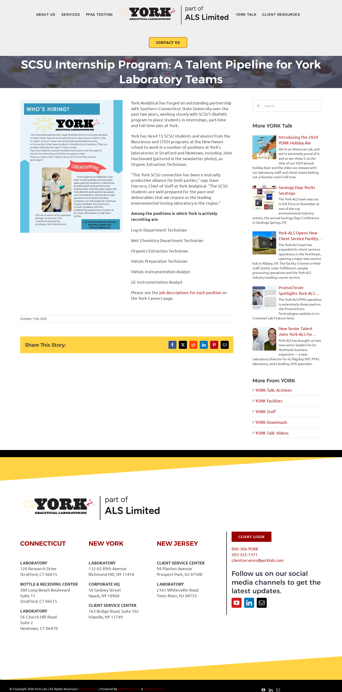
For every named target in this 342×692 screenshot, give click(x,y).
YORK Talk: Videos (272, 432)
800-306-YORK (245, 548)
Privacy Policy (88, 689)
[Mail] (262, 603)
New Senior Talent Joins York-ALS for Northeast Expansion (298, 331)
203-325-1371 (245, 554)
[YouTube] (237, 603)
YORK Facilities (269, 400)
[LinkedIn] (249, 603)
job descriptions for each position (190, 292)
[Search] (258, 106)
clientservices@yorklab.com (258, 560)
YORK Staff (265, 411)
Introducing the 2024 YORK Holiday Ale (298, 139)
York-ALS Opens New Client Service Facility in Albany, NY (298, 235)
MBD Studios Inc (129, 689)
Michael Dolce (153, 689)
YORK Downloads (271, 422)
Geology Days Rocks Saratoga (297, 190)
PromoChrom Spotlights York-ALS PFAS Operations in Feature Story (297, 290)
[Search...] (287, 106)
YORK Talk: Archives (273, 389)
